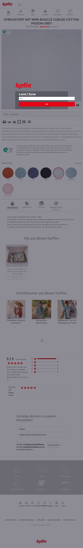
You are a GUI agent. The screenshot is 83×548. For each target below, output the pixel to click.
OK (47, 104)
